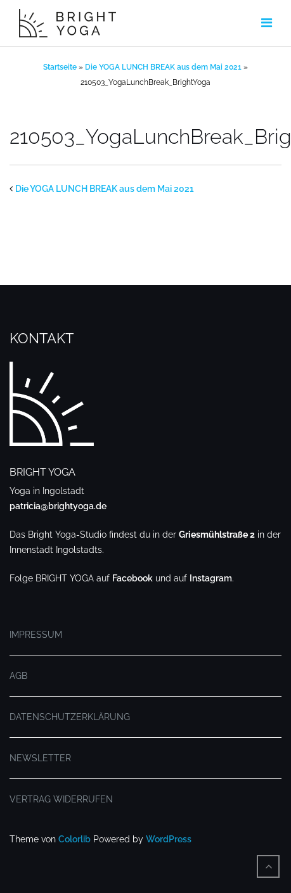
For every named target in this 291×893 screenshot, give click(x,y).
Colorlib (74, 839)
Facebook (132, 578)
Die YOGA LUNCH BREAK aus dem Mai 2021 (163, 67)
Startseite (60, 67)
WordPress (168, 839)
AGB (18, 676)
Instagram (211, 578)
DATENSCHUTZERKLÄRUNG (70, 717)
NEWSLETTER (40, 758)
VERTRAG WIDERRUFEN (61, 799)
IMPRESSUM (36, 635)
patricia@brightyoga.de (58, 506)
